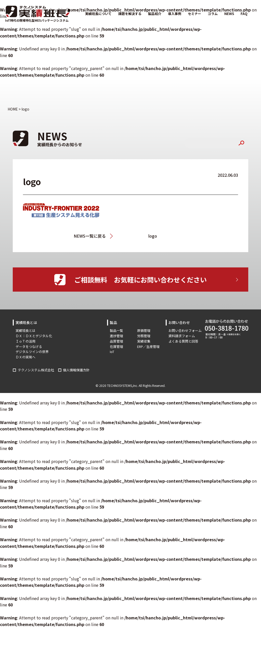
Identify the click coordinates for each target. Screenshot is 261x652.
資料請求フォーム (181, 335)
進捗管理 (116, 335)
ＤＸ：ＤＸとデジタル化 (34, 335)
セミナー (194, 13)
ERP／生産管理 (148, 346)
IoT (112, 351)
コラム (213, 13)
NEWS (229, 13)
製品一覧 (116, 330)
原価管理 (143, 330)
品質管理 (116, 341)
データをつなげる (29, 346)
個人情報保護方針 (76, 370)
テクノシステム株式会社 (36, 370)
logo (152, 236)
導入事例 (174, 13)
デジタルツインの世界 (32, 351)
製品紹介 (154, 13)
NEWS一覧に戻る (90, 236)
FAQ (244, 13)
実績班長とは (25, 330)
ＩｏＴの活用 (25, 341)
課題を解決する (129, 13)
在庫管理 (116, 346)
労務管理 (143, 335)
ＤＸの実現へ (25, 357)
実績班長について (98, 13)
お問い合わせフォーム (185, 330)
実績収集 (143, 341)
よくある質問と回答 (183, 341)
